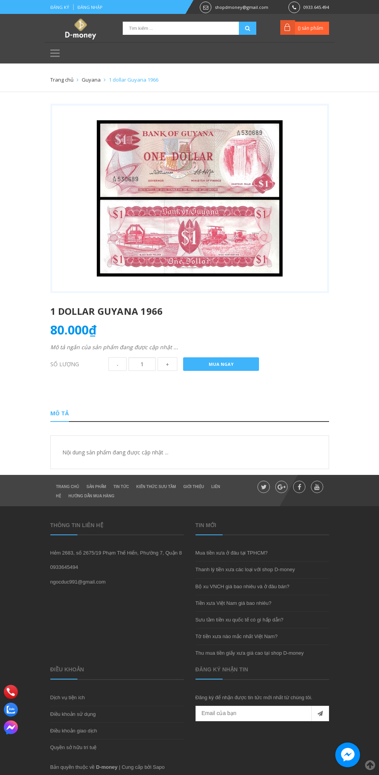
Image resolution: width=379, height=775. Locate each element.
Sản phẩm (96, 487)
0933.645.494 (316, 7)
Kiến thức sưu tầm (156, 487)
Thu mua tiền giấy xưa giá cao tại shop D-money (250, 653)
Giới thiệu (193, 487)
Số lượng (64, 364)
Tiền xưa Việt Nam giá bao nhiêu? (233, 603)
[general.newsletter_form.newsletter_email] (262, 713)
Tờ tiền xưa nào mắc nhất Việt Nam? (237, 636)
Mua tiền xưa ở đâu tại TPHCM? (232, 553)
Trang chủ (67, 487)
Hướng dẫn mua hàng (92, 496)
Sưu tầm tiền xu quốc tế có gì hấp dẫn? (240, 620)
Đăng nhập (90, 7)
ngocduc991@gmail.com (78, 582)
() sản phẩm (310, 28)
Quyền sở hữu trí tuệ (73, 747)
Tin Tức (121, 487)
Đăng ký (59, 7)
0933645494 (64, 567)
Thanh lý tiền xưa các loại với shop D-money (245, 569)
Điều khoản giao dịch (73, 731)
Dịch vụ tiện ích (67, 697)
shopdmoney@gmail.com (241, 7)
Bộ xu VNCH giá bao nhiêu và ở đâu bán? (243, 586)
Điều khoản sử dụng (73, 714)
